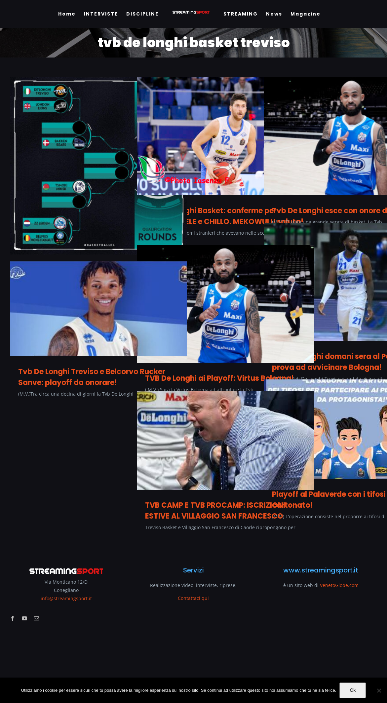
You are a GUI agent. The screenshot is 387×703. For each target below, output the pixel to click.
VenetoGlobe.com (339, 585)
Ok (353, 690)
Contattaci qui (193, 598)
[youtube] (24, 618)
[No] (378, 690)
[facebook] (12, 618)
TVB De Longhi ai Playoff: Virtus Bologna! (219, 378)
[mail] (36, 618)
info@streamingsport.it (66, 598)
